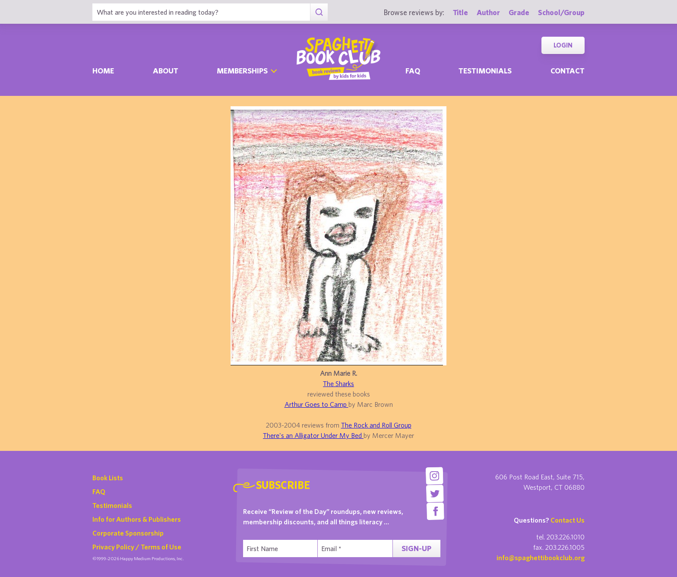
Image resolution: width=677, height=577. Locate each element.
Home (103, 70)
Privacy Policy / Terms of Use (136, 547)
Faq (412, 70)
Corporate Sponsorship (128, 533)
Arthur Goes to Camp (316, 404)
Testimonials (485, 70)
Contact (567, 70)
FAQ (98, 491)
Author (488, 12)
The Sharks (338, 383)
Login (563, 45)
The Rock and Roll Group (376, 425)
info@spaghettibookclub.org (541, 557)
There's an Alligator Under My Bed (313, 435)
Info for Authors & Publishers (136, 519)
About (165, 70)
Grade (519, 12)
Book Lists (107, 478)
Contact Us (567, 520)
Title (460, 12)
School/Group (561, 12)
